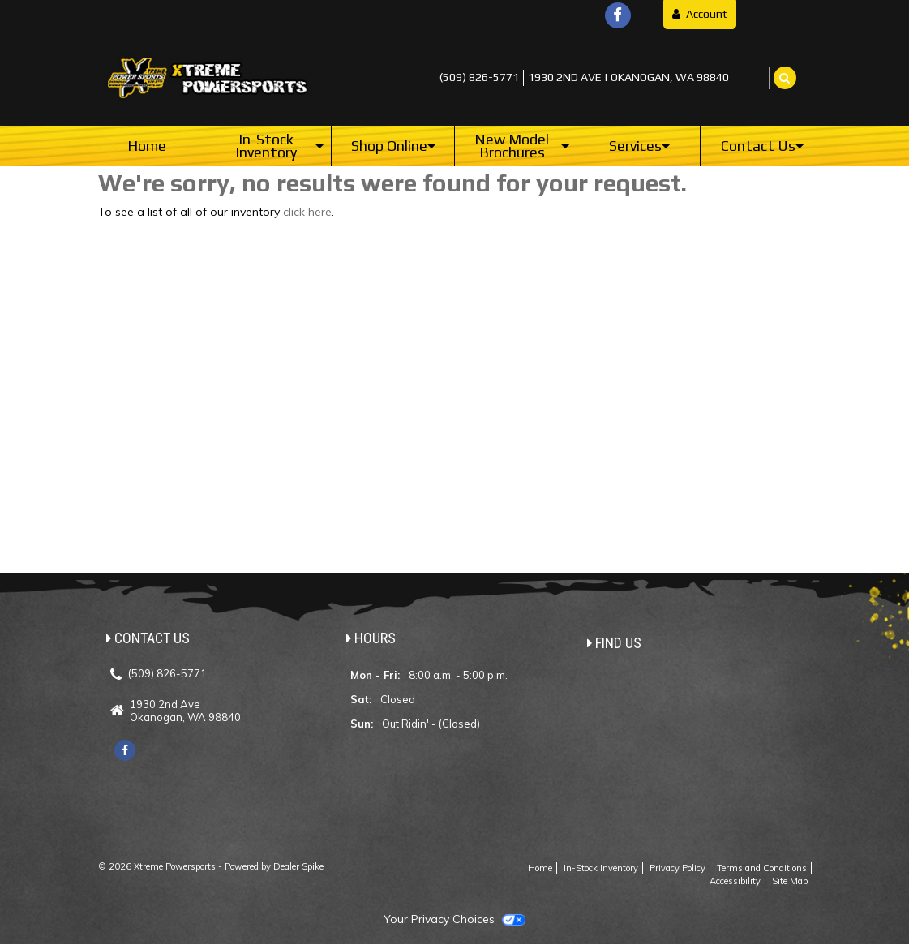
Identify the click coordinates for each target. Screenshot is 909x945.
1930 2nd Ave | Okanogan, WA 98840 (628, 77)
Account (699, 13)
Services (639, 145)
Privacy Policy (677, 868)
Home (146, 145)
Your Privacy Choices (454, 919)
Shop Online (393, 145)
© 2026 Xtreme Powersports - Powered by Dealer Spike (211, 866)
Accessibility (735, 881)
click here (307, 211)
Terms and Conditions (762, 868)
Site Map (790, 881)
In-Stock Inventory (279, 146)
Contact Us (762, 145)
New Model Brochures (521, 146)
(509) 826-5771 (479, 77)
